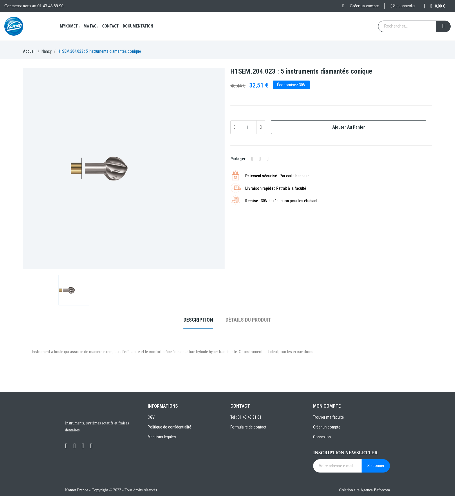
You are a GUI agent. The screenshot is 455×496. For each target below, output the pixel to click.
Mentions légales (162, 437)
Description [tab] (198, 320)
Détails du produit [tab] (248, 320)
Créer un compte (364, 5)
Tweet (260, 158)
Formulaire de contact (248, 427)
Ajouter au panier (348, 127)
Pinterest (268, 158)
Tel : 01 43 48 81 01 (245, 417)
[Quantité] (248, 127)
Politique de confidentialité (169, 427)
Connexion (322, 437)
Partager (252, 158)
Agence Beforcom (375, 490)
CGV (151, 417)
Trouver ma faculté (328, 417)
